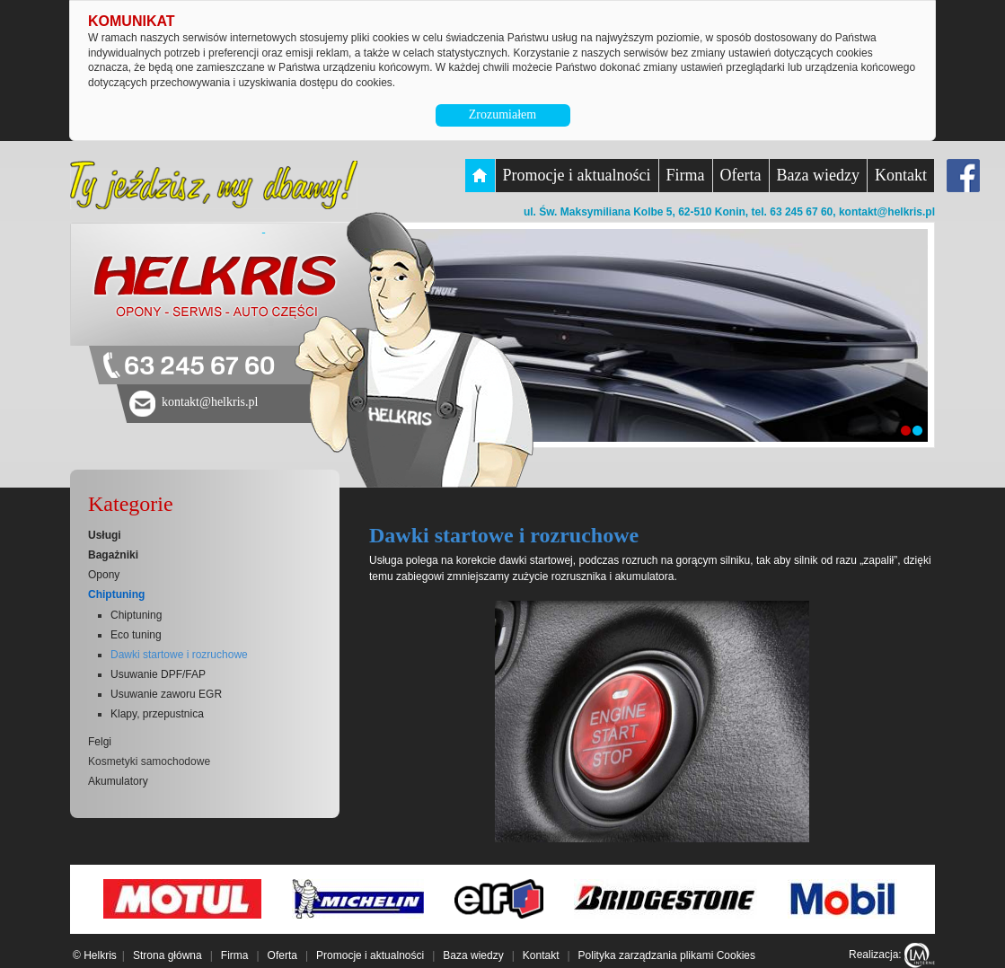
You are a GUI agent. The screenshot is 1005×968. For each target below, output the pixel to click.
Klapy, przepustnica (157, 714)
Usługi (104, 535)
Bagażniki (113, 555)
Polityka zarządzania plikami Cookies (666, 955)
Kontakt (901, 175)
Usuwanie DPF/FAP (158, 674)
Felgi (99, 741)
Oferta (741, 175)
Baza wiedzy (818, 175)
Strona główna (167, 955)
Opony (103, 574)
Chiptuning (116, 594)
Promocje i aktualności (577, 175)
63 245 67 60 (199, 367)
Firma (685, 175)
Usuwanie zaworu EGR (166, 694)
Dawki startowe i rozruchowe (179, 654)
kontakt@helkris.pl (887, 212)
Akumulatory (118, 781)
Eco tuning (136, 635)
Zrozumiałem (502, 114)
